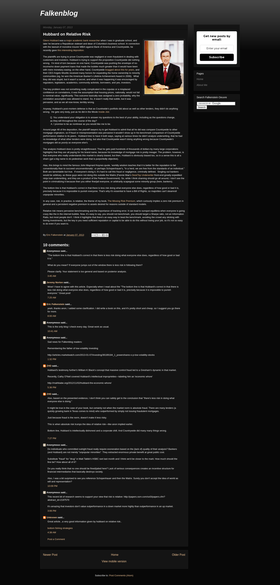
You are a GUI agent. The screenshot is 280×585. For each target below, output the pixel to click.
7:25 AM (52, 297)
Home (115, 554)
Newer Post (50, 554)
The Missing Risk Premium (121, 201)
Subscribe (216, 57)
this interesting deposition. (71, 50)
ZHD (49, 365)
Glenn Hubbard (51, 40)
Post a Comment (56, 539)
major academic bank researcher (83, 40)
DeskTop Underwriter (143, 175)
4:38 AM (52, 532)
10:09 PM (53, 486)
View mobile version (114, 561)
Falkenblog (59, 13)
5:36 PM (52, 387)
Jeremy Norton (55, 282)
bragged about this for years (119, 69)
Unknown (52, 517)
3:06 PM (52, 510)
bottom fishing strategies (60, 528)
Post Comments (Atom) (121, 575)
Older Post (178, 554)
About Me (202, 85)
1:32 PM (52, 359)
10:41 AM (52, 331)
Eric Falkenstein (55, 304)
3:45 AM (52, 276)
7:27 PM (52, 438)
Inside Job (103, 112)
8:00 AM (52, 316)
